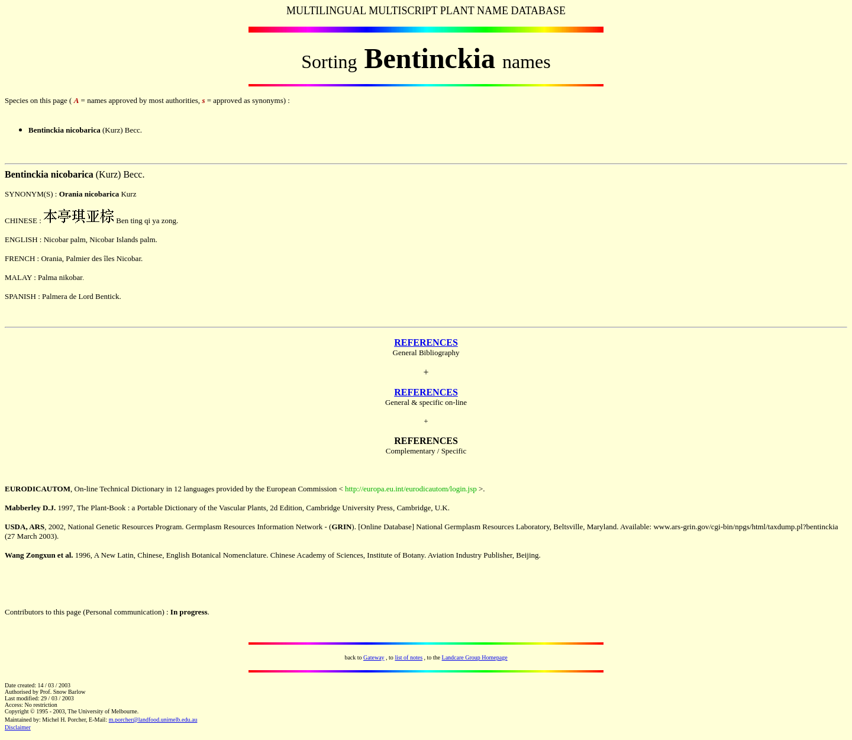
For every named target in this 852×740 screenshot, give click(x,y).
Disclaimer (18, 727)
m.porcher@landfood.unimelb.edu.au (153, 719)
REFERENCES (426, 342)
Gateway (374, 657)
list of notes (408, 657)
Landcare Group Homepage (475, 657)
